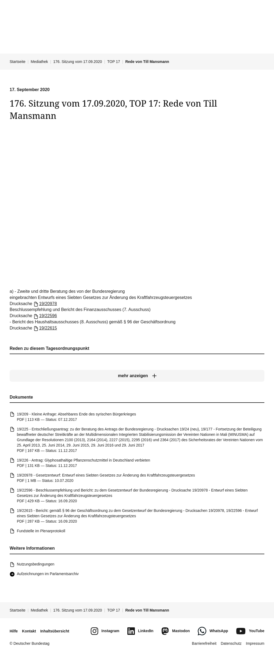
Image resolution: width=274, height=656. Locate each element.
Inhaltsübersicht (54, 631)
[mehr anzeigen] (137, 376)
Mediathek (39, 61)
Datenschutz (231, 643)
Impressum (255, 643)
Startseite (17, 61)
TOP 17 (113, 61)
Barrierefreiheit (204, 643)
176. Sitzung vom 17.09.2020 (77, 61)
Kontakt (29, 631)
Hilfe (14, 631)
